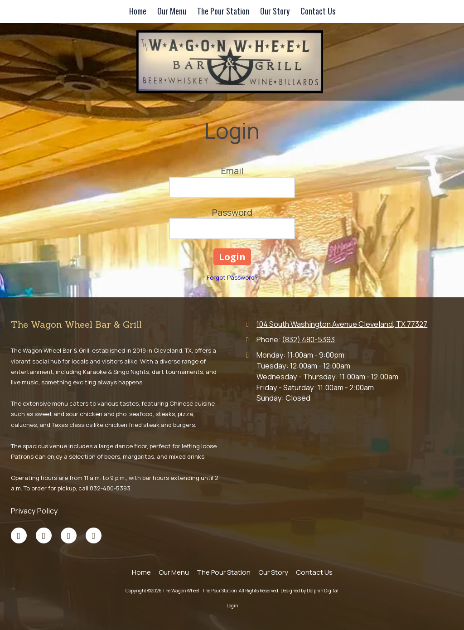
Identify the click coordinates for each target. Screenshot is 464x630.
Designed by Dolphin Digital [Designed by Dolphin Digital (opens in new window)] (309, 590)
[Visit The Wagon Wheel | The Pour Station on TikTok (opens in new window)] (69, 535)
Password (232, 212)
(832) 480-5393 (308, 339)
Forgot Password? (232, 277)
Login (232, 605)
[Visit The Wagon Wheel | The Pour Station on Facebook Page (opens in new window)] (19, 535)
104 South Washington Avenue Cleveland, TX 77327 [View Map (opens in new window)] (341, 324)
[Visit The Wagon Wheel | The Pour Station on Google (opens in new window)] (44, 535)
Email (232, 171)
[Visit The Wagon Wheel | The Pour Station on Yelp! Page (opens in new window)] (94, 535)
